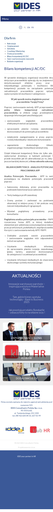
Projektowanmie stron (26, 447)
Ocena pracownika (14, 54)
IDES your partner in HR (26, 456)
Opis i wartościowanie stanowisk (20, 59)
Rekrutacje (11, 43)
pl (25, 27)
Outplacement (13, 46)
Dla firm (9, 38)
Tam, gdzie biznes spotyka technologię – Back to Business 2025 (26, 299)
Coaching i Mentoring (16, 51)
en (28, 27)
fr (32, 27)
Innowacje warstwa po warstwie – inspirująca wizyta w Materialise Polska (26, 286)
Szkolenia (11, 49)
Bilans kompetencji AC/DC (18, 56)
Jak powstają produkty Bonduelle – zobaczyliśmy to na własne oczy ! (26, 311)
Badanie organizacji (15, 61)
